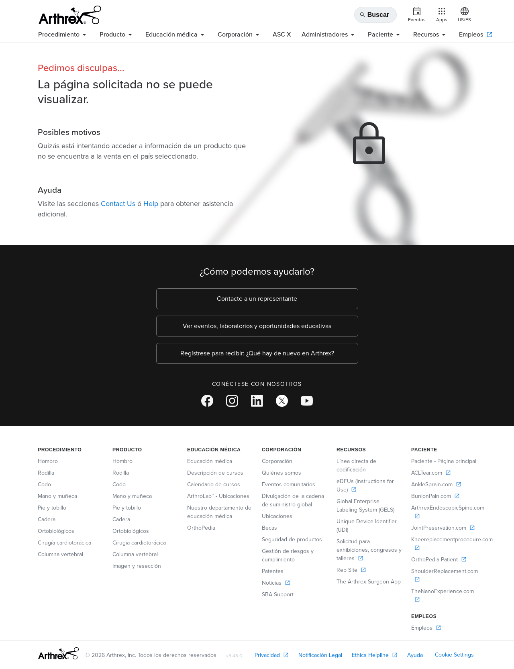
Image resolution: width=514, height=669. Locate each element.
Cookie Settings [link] (454, 655)
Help (150, 203)
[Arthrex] (70, 15)
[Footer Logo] (58, 653)
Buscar (374, 15)
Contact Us (118, 203)
